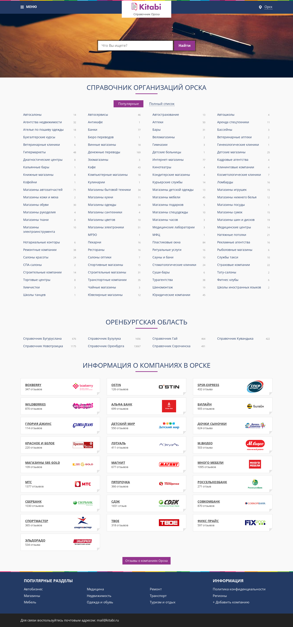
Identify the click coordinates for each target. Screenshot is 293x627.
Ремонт (156, 589)
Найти (185, 45)
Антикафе (114, 122)
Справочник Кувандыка (243, 338)
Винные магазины (114, 144)
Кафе (114, 167)
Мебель (30, 602)
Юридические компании (178, 295)
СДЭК (146, 503)
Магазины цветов (114, 220)
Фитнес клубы (243, 280)
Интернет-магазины (178, 159)
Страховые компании (243, 265)
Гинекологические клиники (243, 144)
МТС (60, 483)
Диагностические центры (49, 159)
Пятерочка (146, 483)
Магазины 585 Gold (60, 464)
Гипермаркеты (49, 152)
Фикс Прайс (232, 522)
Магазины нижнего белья (243, 197)
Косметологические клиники (243, 174)
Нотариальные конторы (49, 242)
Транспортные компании (114, 280)
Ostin (146, 386)
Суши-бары (178, 272)
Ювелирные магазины (114, 295)
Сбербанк (60, 503)
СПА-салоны (49, 265)
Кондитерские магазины (178, 174)
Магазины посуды (243, 205)
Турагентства (178, 280)
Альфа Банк (146, 406)
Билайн (232, 406)
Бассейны (243, 129)
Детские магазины (243, 152)
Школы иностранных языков (243, 287)
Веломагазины (178, 137)
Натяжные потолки (243, 235)
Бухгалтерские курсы (49, 137)
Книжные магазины (49, 174)
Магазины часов (178, 220)
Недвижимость (99, 595)
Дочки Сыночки (232, 425)
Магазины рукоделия (49, 212)
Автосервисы (114, 114)
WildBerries (60, 406)
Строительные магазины (114, 272)
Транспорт (158, 595)
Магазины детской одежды (178, 190)
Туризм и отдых (162, 602)
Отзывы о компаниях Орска (146, 561)
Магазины (32, 595)
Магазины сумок (243, 212)
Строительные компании (49, 272)
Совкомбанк (232, 503)
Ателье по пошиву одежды (49, 129)
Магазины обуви (49, 205)
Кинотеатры (178, 167)
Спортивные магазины (114, 265)
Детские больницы (178, 152)
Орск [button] (268, 6)
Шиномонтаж (178, 287)
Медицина (95, 589)
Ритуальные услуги (178, 250)
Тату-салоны (243, 272)
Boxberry (60, 386)
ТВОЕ (146, 522)
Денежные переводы (114, 152)
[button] (22, 7)
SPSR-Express (232, 386)
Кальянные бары (49, 167)
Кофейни (49, 182)
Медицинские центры (243, 227)
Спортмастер (60, 522)
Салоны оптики (114, 257)
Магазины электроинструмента (49, 229)
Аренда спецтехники (243, 122)
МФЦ (178, 235)
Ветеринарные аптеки (243, 137)
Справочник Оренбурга (114, 346)
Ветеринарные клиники (49, 144)
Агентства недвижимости (49, 122)
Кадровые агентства (243, 159)
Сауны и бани (178, 257)
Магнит (146, 464)
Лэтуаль (146, 445)
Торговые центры (49, 280)
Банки (114, 129)
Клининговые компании (243, 167)
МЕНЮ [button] (31, 6)
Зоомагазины (114, 159)
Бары (178, 129)
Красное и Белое (60, 445)
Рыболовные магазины (243, 250)
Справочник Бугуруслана (49, 338)
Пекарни (114, 242)
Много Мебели (232, 464)
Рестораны (114, 250)
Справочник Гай (178, 338)
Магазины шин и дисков (243, 220)
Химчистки (49, 287)
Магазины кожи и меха (49, 197)
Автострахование (178, 114)
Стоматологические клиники (178, 265)
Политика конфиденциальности (239, 589)
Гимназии (178, 144)
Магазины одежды (114, 205)
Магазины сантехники (114, 212)
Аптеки (178, 122)
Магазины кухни (114, 197)
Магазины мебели (178, 197)
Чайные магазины (114, 287)
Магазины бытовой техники (114, 190)
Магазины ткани (49, 220)
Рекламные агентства (243, 242)
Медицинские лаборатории (178, 227)
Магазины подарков (178, 205)
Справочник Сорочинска (178, 346)
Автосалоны (49, 114)
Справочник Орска (146, 14)
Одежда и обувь (100, 602)
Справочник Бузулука (114, 338)
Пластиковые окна (178, 242)
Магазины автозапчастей (49, 190)
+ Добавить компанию (231, 602)
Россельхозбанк (232, 483)
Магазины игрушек (243, 190)
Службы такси (243, 257)
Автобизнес (33, 589)
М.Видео (232, 445)
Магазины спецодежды (178, 212)
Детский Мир (146, 425)
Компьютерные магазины (114, 174)
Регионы (220, 595)
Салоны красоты (49, 257)
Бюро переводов (114, 137)
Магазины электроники (114, 227)
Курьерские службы (178, 182)
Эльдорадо (60, 542)
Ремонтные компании (49, 250)
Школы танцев (49, 295)
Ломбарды (243, 182)
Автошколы (243, 114)
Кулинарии (114, 182)
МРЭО (114, 235)
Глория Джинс (60, 425)
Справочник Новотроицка (49, 346)
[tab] (128, 103)
